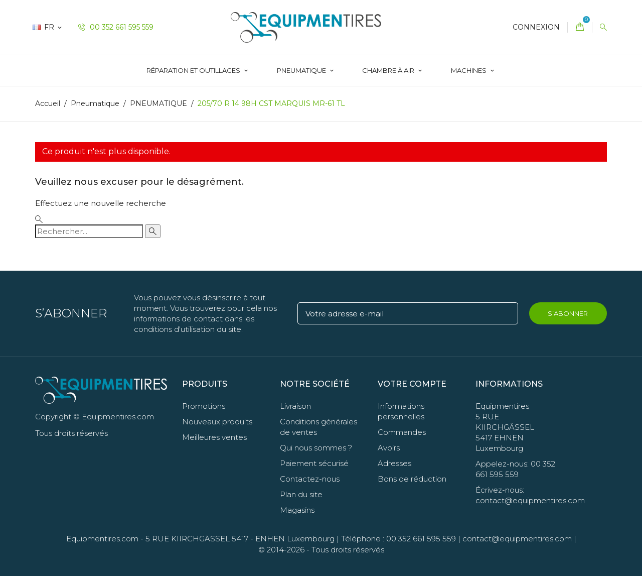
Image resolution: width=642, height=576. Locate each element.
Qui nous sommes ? (316, 447)
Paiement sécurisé (314, 463)
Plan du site (301, 494)
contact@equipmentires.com (517, 538)
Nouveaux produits (217, 421)
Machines (469, 70)
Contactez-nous (310, 479)
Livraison (295, 406)
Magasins (297, 510)
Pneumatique (302, 70)
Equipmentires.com (102, 538)
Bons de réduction (412, 479)
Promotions (203, 406)
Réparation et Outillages (194, 70)
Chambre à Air (389, 70)
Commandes (402, 432)
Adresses (394, 463)
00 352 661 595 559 (115, 27)
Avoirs (389, 447)
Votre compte (412, 384)
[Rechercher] (89, 231)
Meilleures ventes (214, 437)
